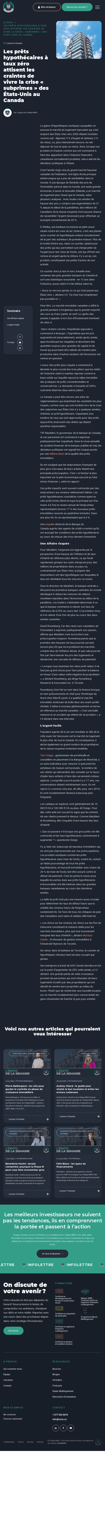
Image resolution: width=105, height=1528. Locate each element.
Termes (21, 1443)
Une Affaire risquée (15, 318)
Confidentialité (8, 1443)
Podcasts (57, 1386)
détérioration (56, 453)
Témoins (30, 1443)
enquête (49, 524)
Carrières (8, 1381)
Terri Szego (46, 755)
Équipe (6, 1375)
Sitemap (40, 1443)
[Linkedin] (20, 348)
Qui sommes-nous (12, 1369)
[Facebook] (20, 337)
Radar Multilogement (62, 1392)
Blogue (56, 1375)
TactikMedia (61, 1444)
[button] (97, 7)
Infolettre (57, 1381)
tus (79, 314)
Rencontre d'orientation (64, 1397)
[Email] (20, 342)
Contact (7, 1386)
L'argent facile (13, 325)
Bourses (56, 1369)
